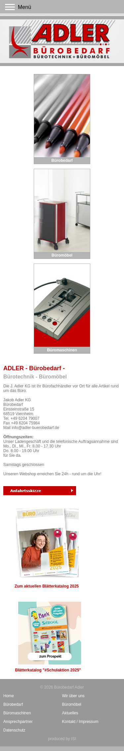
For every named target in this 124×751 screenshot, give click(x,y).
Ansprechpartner (18, 721)
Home (8, 696)
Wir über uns (73, 696)
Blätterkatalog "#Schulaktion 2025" (48, 637)
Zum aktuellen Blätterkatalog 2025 (47, 549)
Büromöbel (62, 255)
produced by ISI (62, 738)
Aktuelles (70, 713)
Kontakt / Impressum (80, 721)
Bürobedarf (62, 160)
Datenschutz (14, 730)
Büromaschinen (62, 350)
